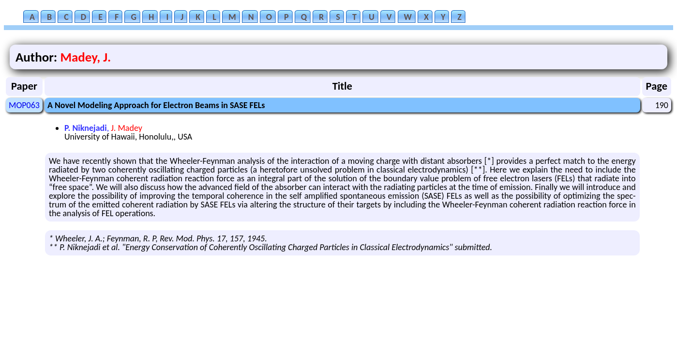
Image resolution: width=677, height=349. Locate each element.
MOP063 (24, 105)
